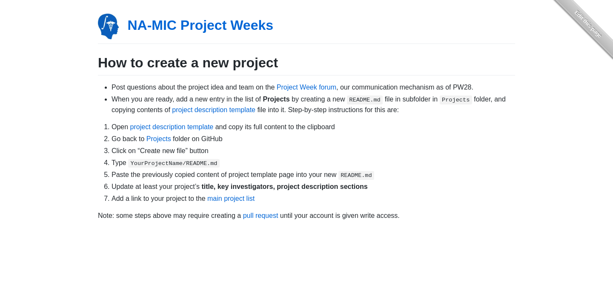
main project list (231, 198)
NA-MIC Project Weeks (200, 25)
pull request (260, 215)
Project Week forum (306, 87)
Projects (158, 138)
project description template (213, 109)
